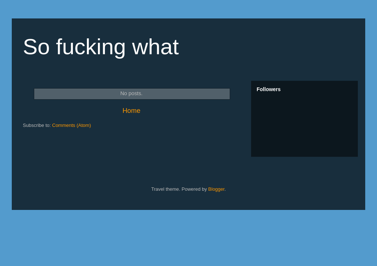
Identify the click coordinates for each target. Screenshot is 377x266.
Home (132, 110)
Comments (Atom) (71, 125)
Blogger (216, 189)
